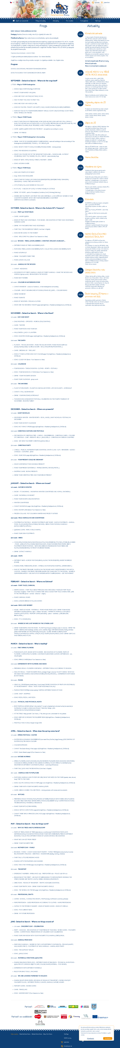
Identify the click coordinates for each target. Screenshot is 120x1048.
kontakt (96, 2)
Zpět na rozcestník (20, 20)
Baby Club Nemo (47, 1034)
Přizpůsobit (90, 1038)
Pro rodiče (69, 21)
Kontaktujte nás (66, 1046)
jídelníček (105, 2)
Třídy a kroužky (40, 21)
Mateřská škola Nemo (24, 1034)
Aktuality (56, 21)
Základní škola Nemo (37, 1034)
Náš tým (98, 21)
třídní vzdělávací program (28, 31)
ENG (20, 2)
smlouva (17, 31)
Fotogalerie (84, 21)
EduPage (66, 1034)
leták (12, 31)
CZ (13, 2)
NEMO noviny (85, 2)
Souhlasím (108, 1038)
